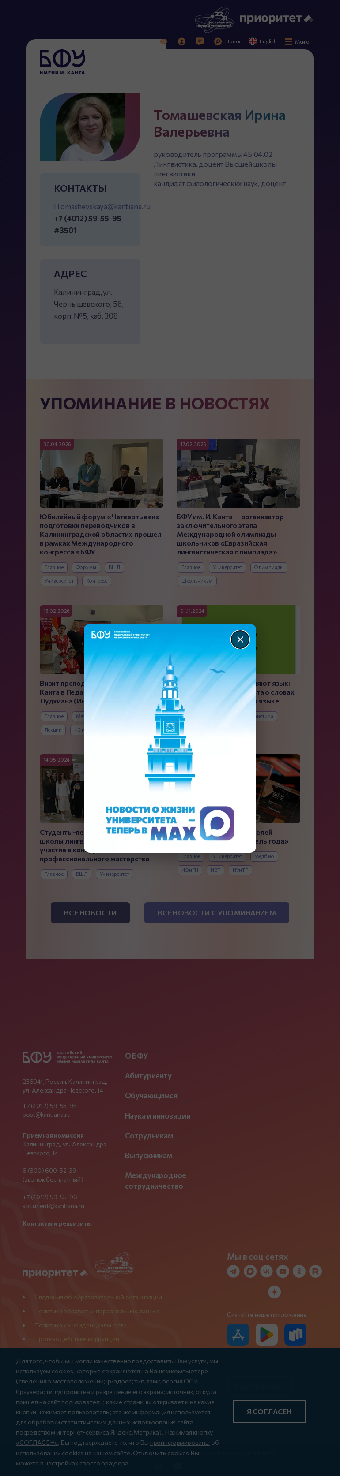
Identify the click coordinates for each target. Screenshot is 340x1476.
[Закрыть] (240, 639)
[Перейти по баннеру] (170, 738)
